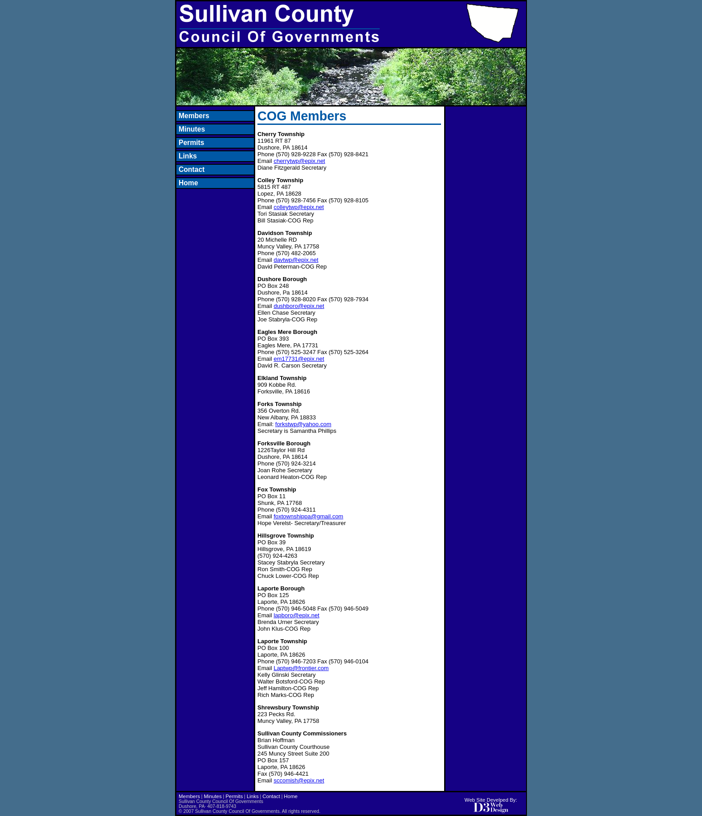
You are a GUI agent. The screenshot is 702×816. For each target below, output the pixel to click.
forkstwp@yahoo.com (303, 424)
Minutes (192, 129)
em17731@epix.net (299, 358)
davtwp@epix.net (296, 259)
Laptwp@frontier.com (301, 668)
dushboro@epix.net (299, 306)
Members (194, 116)
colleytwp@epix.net (299, 207)
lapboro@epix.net (296, 615)
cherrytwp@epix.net (299, 161)
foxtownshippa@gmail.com (308, 516)
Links (188, 156)
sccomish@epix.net (299, 780)
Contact (192, 169)
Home (188, 183)
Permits (191, 142)
